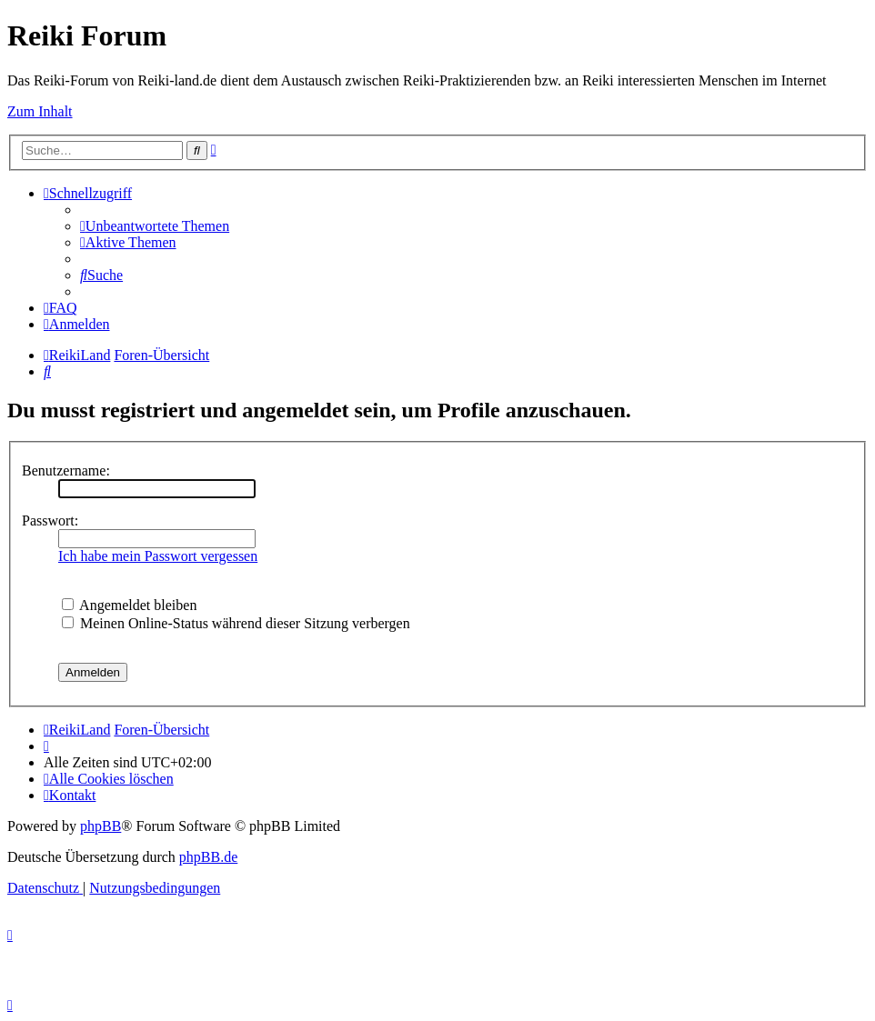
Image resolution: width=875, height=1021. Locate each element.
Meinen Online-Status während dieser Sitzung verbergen (236, 623)
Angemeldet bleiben (129, 605)
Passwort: (50, 520)
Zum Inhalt (40, 111)
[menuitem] (154, 226)
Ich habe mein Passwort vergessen (157, 556)
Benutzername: (66, 470)
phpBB (100, 826)
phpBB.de (208, 857)
